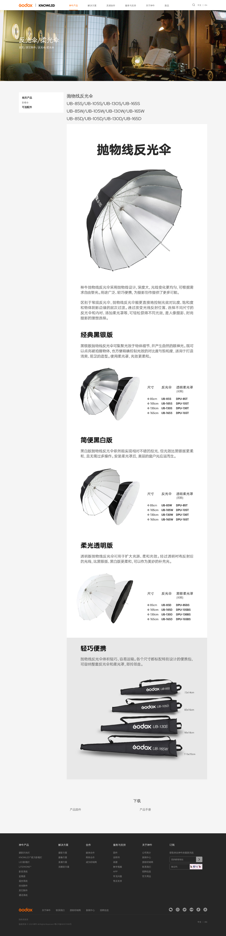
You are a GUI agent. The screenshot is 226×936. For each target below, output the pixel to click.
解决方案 (92, 5)
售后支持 (117, 881)
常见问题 (117, 876)
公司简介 (146, 852)
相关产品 (27, 97)
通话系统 (23, 895)
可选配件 (27, 107)
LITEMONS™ (25, 866)
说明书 (116, 857)
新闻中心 (146, 857)
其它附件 (31, 47)
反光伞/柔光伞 (46, 47)
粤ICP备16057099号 (63, 924)
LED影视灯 (24, 862)
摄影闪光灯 (24, 852)
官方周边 (146, 876)
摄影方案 (62, 852)
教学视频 (117, 866)
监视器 (22, 876)
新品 (167, 5)
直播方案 (62, 862)
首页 (21, 47)
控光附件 (23, 885)
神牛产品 (73, 5)
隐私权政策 (23, 919)
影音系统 (23, 871)
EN (206, 5)
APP (115, 871)
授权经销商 (147, 862)
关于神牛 (150, 5)
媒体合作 (90, 852)
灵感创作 (110, 5)
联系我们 (146, 866)
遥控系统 (23, 881)
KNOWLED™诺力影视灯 (30, 857)
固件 (115, 852)
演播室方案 (63, 866)
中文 (199, 5)
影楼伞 (25, 102)
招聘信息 (146, 871)
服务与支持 (130, 5)
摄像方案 (62, 857)
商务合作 (90, 857)
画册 (115, 862)
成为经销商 (91, 862)
